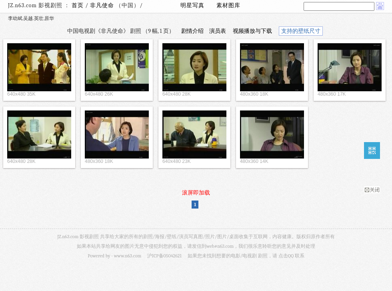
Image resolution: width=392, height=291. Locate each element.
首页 (78, 5)
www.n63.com (127, 256)
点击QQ (286, 256)
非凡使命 (103, 5)
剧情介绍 (192, 31)
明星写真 (192, 5)
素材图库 (228, 5)
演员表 (217, 31)
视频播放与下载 (252, 31)
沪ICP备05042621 (164, 256)
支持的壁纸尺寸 (300, 31)
